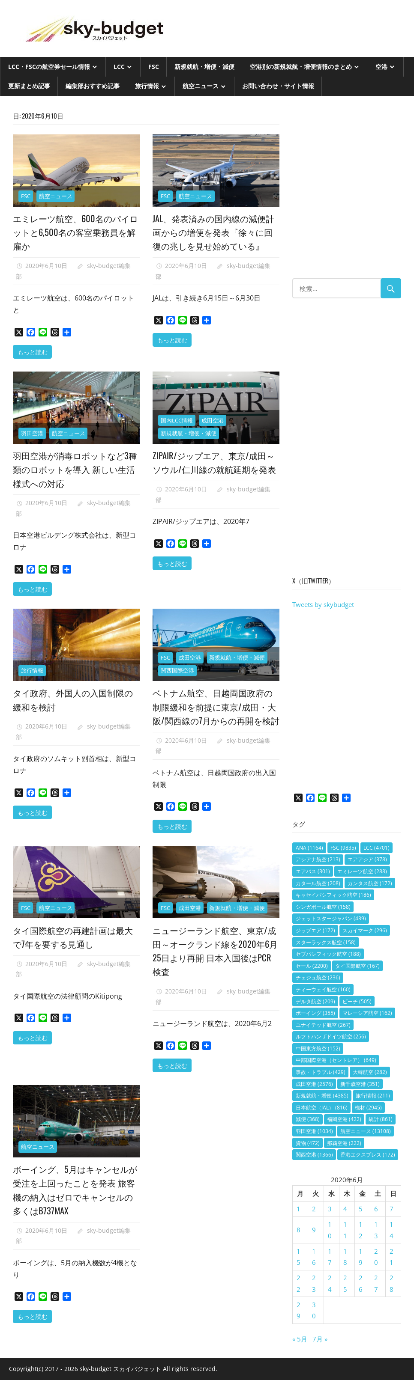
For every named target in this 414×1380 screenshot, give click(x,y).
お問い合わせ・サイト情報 (278, 86)
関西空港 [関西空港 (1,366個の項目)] (314, 1154)
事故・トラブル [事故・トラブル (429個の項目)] (320, 1072)
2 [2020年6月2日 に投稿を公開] (314, 1209)
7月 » (319, 1339)
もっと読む (33, 351)
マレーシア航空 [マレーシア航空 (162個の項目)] (367, 1013)
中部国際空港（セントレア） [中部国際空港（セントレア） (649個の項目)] (336, 1060)
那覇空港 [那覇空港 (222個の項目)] (344, 1143)
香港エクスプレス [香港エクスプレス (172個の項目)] (367, 1154)
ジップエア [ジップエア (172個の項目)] (315, 930)
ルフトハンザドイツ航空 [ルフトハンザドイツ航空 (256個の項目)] (331, 1036)
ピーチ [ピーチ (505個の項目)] (357, 1001)
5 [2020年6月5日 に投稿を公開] (361, 1209)
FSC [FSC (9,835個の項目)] (343, 847)
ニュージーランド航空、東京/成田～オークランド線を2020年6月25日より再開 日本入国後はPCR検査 (213, 965)
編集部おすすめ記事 (93, 86)
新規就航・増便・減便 (204, 66)
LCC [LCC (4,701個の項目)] (376, 847)
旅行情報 (147, 86)
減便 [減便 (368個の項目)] (308, 1119)
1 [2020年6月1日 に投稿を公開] (298, 1209)
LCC (119, 66)
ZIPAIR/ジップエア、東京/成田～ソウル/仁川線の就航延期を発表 (215, 470)
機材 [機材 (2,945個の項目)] (368, 1107)
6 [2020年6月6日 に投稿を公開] (376, 1209)
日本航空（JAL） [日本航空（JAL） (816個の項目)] (322, 1107)
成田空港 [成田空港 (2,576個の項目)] (314, 1084)
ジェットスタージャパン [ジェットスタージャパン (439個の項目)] (331, 918)
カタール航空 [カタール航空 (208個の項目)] (318, 883)
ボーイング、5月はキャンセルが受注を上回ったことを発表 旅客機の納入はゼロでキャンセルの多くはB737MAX (76, 1205)
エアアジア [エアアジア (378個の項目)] (367, 859)
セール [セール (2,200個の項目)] (312, 966)
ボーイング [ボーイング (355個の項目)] (315, 1013)
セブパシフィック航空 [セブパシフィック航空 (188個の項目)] (328, 954)
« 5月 (299, 1339)
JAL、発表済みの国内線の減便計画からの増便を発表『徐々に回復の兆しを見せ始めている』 (216, 238)
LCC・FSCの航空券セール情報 (49, 66)
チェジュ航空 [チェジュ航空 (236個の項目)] (318, 977)
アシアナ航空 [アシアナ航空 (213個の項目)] (318, 859)
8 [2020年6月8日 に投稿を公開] (298, 1229)
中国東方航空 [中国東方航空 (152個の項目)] (318, 1048)
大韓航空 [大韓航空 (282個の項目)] (370, 1072)
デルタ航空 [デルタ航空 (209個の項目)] (315, 1001)
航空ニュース (201, 86)
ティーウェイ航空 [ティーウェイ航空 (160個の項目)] (323, 989)
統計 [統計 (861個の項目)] (381, 1119)
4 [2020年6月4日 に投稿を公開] (345, 1209)
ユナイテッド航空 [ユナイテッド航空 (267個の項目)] (323, 1025)
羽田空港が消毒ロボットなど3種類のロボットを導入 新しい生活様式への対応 (75, 470)
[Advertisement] (346, 191)
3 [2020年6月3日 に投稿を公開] (330, 1209)
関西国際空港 (177, 672)
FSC (153, 66)
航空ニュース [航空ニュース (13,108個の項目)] (365, 1131)
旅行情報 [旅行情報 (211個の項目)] (373, 1095)
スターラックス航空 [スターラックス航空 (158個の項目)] (326, 942)
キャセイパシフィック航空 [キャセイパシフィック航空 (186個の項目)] (333, 894)
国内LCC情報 (177, 422)
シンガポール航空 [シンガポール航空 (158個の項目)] (323, 906)
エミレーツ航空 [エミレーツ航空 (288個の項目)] (362, 871)
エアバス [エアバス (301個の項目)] (313, 871)
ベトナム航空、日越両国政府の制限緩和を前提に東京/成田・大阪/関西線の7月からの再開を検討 (215, 715)
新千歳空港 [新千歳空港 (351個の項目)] (360, 1084)
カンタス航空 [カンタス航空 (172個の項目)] (370, 883)
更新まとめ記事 (29, 86)
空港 (381, 66)
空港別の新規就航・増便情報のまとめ (301, 66)
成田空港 (212, 422)
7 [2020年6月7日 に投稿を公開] (391, 1209)
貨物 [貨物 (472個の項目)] (308, 1143)
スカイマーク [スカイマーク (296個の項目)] (364, 930)
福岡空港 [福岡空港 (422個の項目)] (344, 1119)
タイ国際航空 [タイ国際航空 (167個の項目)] (357, 966)
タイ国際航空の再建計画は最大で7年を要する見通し (75, 952)
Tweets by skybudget (323, 604)
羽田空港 (32, 435)
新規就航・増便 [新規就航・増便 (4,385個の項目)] (322, 1095)
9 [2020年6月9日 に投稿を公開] (314, 1229)
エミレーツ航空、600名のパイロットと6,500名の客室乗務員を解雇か (76, 232)
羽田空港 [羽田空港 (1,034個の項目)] (314, 1131)
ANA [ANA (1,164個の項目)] (309, 847)
